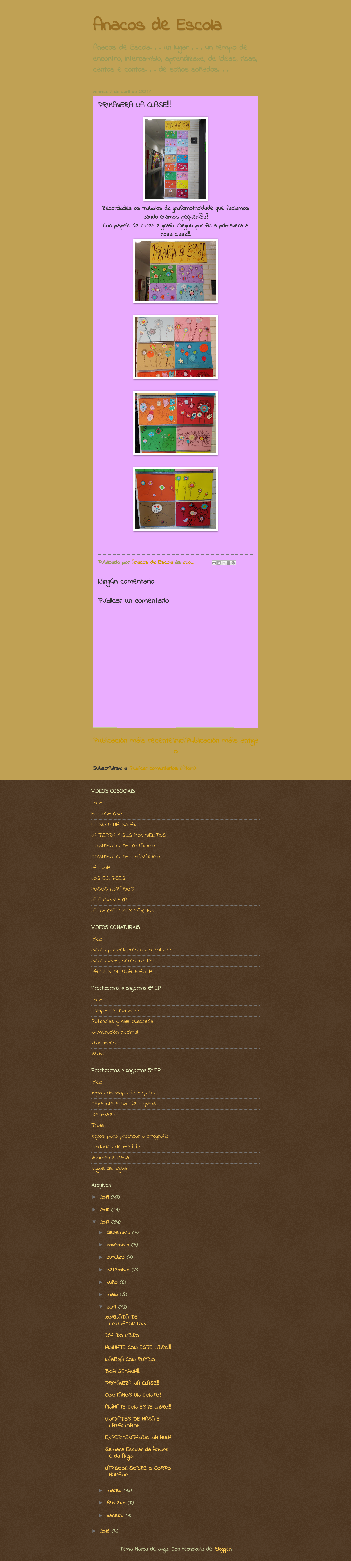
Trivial (97, 1126)
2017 (105, 1222)
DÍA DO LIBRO (122, 1336)
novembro (119, 1245)
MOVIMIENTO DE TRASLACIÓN (125, 857)
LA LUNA (100, 868)
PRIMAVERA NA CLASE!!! (132, 1384)
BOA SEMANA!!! (122, 1372)
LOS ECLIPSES (108, 879)
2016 (105, 1531)
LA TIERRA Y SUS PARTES (122, 911)
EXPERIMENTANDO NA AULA (138, 1438)
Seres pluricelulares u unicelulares (131, 950)
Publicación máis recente (132, 740)
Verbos (99, 1054)
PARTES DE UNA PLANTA (121, 972)
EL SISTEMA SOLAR (114, 825)
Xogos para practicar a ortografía (129, 1136)
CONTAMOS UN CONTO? (133, 1395)
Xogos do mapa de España (123, 1093)
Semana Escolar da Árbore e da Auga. (136, 1453)
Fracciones (103, 1043)
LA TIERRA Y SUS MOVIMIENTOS (128, 836)
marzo (115, 1491)
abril (112, 1307)
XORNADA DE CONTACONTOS (125, 1320)
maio (113, 1295)
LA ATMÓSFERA (109, 900)
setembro (119, 1270)
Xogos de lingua (109, 1169)
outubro (116, 1258)
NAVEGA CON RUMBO (130, 1360)
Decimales (103, 1115)
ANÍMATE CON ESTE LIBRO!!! (138, 1348)
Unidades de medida (115, 1147)
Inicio (178, 746)
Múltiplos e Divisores (115, 1011)
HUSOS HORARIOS (112, 889)
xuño (113, 1283)
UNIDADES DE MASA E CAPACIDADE (132, 1422)
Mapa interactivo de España (123, 1104)
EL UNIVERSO (106, 814)
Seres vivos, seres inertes (122, 961)
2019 (105, 1197)
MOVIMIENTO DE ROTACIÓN (123, 846)
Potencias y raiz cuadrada (122, 1022)
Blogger (222, 1549)
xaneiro (116, 1516)
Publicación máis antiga (221, 740)
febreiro (117, 1503)
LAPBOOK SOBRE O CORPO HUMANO (138, 1472)
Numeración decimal (114, 1032)
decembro (119, 1233)
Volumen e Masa (110, 1158)
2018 (105, 1210)
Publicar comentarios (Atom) (162, 769)
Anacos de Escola (157, 26)
